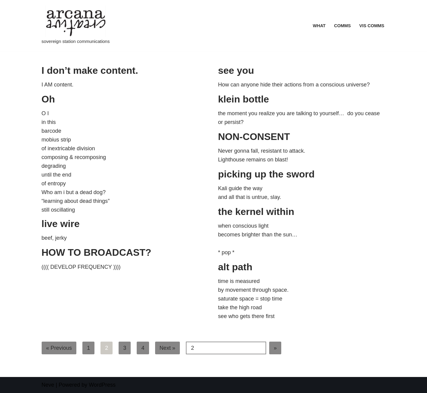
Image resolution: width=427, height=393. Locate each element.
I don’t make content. (90, 70)
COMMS (342, 25)
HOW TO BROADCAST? (96, 252)
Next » (167, 348)
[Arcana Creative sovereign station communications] (76, 25)
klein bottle (243, 99)
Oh (48, 99)
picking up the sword (266, 174)
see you (236, 70)
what (319, 25)
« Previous (59, 348)
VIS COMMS (371, 25)
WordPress (102, 385)
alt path (235, 266)
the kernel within (256, 211)
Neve (48, 385)
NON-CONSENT (254, 136)
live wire (61, 223)
